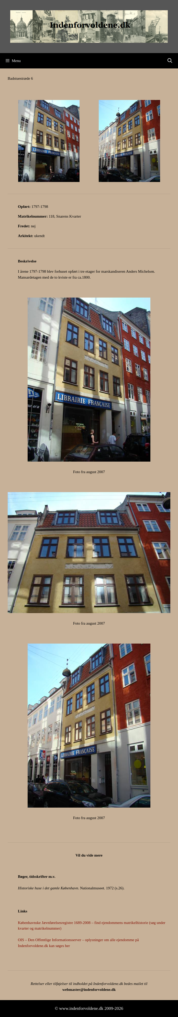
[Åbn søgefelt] (170, 60)
